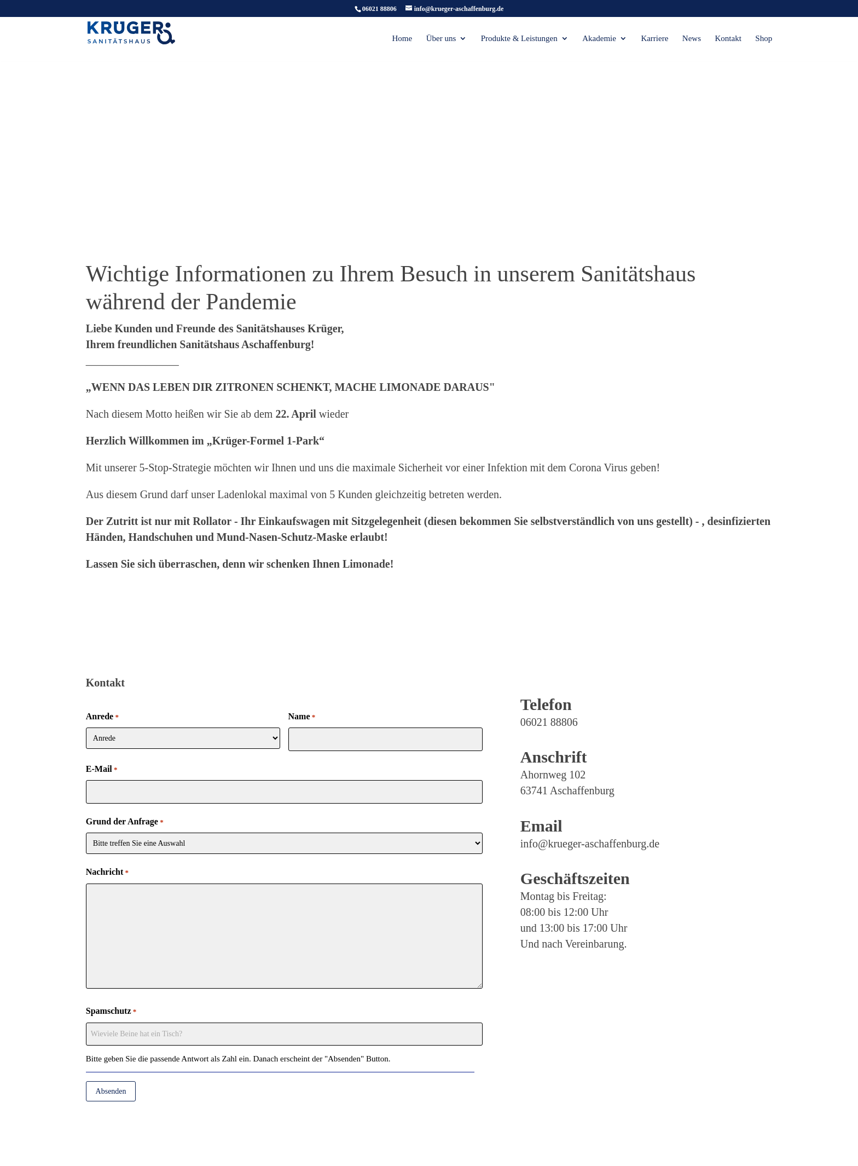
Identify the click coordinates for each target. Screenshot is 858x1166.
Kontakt (728, 40)
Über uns (441, 40)
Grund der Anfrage (125, 822)
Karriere (654, 40)
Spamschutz (111, 1011)
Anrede (102, 717)
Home (402, 40)
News (691, 40)
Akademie (599, 40)
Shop (763, 40)
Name (302, 717)
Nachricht (107, 872)
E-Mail (102, 769)
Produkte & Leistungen (519, 40)
